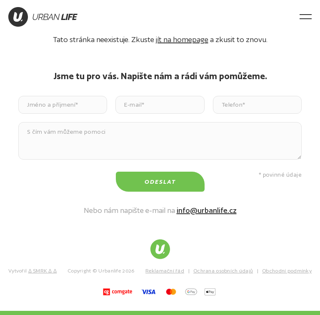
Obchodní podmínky (287, 271)
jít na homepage (182, 39)
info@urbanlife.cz (207, 210)
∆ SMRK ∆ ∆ (42, 271)
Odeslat (160, 181)
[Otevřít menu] (306, 16)
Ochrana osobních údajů (223, 271)
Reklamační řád (164, 271)
